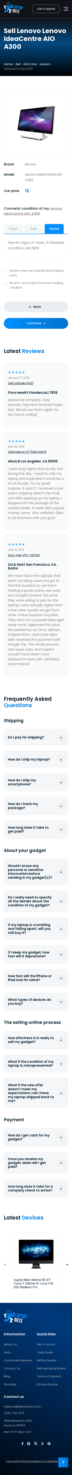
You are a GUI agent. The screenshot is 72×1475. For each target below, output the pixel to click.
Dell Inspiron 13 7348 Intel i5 (27, 452)
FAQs (7, 1352)
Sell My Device (46, 1360)
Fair (34, 228)
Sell (18, 64)
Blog (7, 1376)
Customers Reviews (18, 1360)
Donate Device (47, 1384)
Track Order (45, 1352)
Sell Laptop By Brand (51, 1368)
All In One (29, 64)
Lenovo (45, 64)
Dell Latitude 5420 (20, 383)
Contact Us (12, 1368)
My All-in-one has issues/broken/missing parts (36, 273)
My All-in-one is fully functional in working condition (36, 285)
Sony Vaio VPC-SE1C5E (24, 555)
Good (54, 228)
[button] (67, 1264)
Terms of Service (49, 1376)
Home (8, 64)
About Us (10, 1344)
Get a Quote (46, 1344)
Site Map (10, 1384)
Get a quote (46, 9)
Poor (13, 228)
